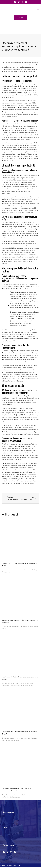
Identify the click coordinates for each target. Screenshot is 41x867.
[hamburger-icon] (38, 9)
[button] (20, 816)
